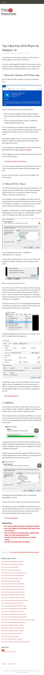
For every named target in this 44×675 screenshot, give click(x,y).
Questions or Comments (22, 672)
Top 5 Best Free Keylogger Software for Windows (12, 625)
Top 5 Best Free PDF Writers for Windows (10, 581)
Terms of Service (36, 670)
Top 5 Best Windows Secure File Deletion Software (12, 575)
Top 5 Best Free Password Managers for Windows (12, 561)
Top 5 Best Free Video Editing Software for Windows (13, 592)
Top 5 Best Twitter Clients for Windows (10, 636)
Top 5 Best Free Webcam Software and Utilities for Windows (22, 526)
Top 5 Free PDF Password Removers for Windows (12, 589)
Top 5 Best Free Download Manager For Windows (12, 611)
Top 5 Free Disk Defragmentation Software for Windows (14, 606)
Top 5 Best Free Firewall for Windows (9, 567)
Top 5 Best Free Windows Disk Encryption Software (24, 552)
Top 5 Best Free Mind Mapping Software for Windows (13, 622)
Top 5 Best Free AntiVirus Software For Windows (12, 564)
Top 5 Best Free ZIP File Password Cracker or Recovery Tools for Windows (18, 619)
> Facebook (9, 663)
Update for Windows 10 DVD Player (16, 161)
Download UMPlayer (12, 518)
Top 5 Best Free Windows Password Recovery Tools (13, 628)
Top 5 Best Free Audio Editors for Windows (17, 542)
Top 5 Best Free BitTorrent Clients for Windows (12, 639)
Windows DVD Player (25, 150)
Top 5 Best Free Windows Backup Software (11, 570)
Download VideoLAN (12, 396)
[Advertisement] (22, 29)
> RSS (14, 663)
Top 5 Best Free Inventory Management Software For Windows (15, 641)
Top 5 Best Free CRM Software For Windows (11, 633)
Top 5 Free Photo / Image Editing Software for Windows (13, 614)
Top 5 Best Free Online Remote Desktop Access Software (14, 608)
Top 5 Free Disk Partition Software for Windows (12, 603)
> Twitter (3, 663)
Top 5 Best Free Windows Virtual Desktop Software (12, 583)
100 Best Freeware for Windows (9, 651)
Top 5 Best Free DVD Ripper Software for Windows (13, 597)
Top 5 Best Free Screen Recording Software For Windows (14, 617)
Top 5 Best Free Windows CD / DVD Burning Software (13, 572)
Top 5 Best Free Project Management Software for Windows (14, 600)
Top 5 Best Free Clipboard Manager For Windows (12, 630)
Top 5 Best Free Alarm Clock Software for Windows (13, 586)
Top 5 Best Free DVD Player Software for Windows (12, 594)
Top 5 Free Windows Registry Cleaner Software (12, 578)
